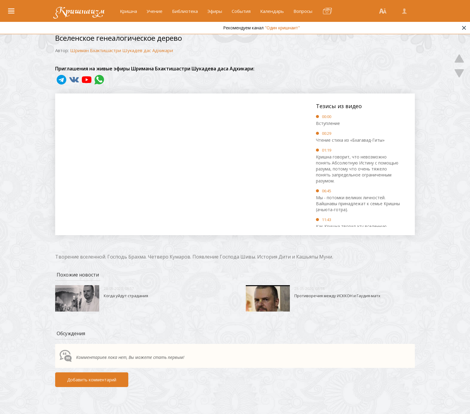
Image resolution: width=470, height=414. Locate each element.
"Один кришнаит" (294, 28)
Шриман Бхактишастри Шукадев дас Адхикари (121, 50)
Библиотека (185, 11)
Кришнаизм (80, 11)
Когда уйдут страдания (126, 295)
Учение (154, 11)
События (241, 11)
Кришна (128, 11)
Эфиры (214, 11)
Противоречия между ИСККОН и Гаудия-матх (337, 295)
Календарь (272, 11)
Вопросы (302, 11)
